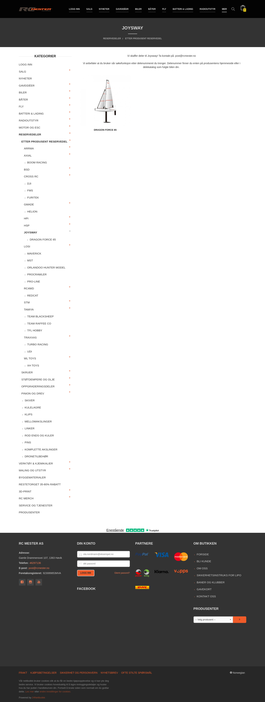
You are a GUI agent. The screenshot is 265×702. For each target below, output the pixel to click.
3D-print (25, 491)
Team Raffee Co (39, 323)
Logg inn (74, 8)
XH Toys (33, 365)
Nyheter (104, 8)
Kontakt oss (206, 596)
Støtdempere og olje (38, 379)
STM (27, 302)
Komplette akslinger (41, 449)
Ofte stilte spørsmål (136, 672)
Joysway (30, 232)
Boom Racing (37, 162)
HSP (27, 225)
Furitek (33, 197)
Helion (32, 211)
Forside (203, 554)
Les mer (29, 691)
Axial (28, 155)
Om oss (202, 568)
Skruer (27, 372)
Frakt (23, 672)
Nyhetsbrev (109, 672)
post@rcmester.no (39, 568)
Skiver (30, 400)
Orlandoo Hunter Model (46, 267)
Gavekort (204, 589)
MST (30, 260)
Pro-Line (33, 281)
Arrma (29, 148)
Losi (27, 246)
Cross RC (31, 176)
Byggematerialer (32, 477)
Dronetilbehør (36, 456)
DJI (29, 183)
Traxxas (30, 337)
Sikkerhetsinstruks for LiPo (219, 575)
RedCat (32, 295)
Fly (164, 8)
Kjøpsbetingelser (43, 672)
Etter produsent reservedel (44, 141)
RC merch (26, 498)
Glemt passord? (122, 573)
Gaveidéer (122, 8)
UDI (29, 351)
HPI (26, 218)
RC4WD (29, 288)
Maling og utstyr (32, 470)
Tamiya (29, 309)
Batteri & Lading (183, 8)
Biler (138, 8)
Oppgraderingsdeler (38, 386)
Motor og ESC (29, 127)
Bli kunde (204, 561)
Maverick (34, 253)
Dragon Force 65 (43, 239)
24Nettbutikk (38, 697)
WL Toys (30, 358)
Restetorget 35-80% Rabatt (40, 484)
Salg (89, 8)
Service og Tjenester (36, 505)
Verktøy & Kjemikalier (36, 463)
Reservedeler (30, 134)
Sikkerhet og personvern (78, 672)
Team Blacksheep (40, 316)
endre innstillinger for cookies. (55, 691)
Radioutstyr (208, 8)
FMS (30, 190)
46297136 (35, 562)
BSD (27, 169)
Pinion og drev (32, 393)
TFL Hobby (34, 330)
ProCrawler (37, 274)
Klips (28, 414)
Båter (152, 8)
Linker (29, 428)
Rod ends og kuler (39, 435)
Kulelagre (33, 407)
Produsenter (29, 512)
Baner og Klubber (210, 582)
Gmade (29, 204)
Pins (28, 442)
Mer (224, 8)
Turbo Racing (37, 344)
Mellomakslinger (38, 421)
